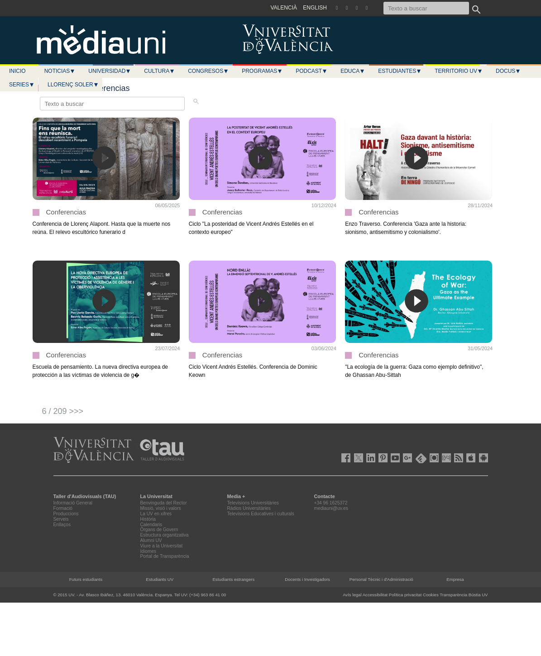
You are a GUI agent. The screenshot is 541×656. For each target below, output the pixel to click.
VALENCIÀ (284, 8)
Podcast (311, 71)
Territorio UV (459, 71)
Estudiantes (399, 71)
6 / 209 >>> (63, 411)
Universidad (109, 71)
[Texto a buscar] (426, 8)
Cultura (159, 71)
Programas (262, 71)
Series (21, 84)
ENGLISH (315, 8)
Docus (508, 71)
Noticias (60, 71)
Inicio (17, 71)
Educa (352, 71)
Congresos (208, 71)
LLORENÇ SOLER (73, 84)
